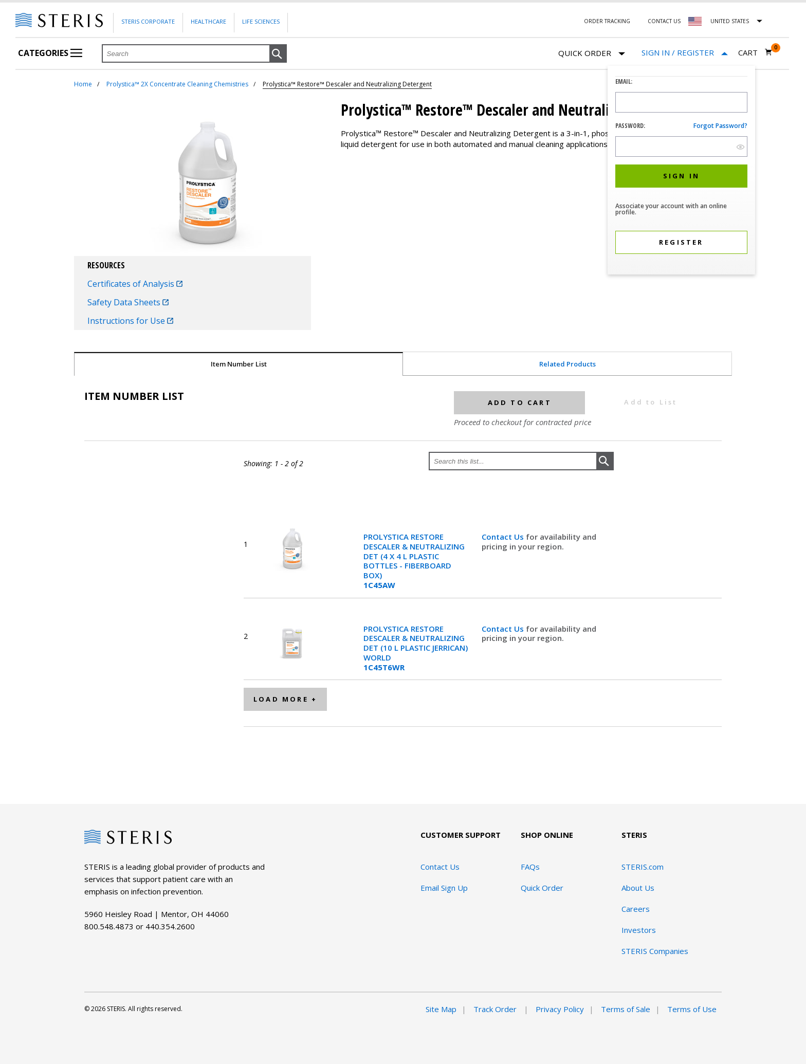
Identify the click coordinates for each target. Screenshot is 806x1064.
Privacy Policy (560, 1009)
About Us (637, 888)
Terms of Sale (625, 1009)
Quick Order (591, 53)
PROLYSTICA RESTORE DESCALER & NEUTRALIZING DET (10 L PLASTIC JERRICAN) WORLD (415, 648)
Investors (638, 930)
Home (83, 84)
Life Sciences (261, 21)
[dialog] (681, 171)
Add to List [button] (650, 402)
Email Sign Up (444, 888)
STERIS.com (642, 866)
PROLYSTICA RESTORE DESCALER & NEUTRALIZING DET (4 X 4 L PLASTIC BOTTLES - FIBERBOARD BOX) (414, 561)
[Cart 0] (755, 52)
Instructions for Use (130, 321)
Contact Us (664, 21)
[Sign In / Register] (685, 53)
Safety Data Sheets (128, 302)
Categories (50, 53)
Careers (635, 909)
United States (729, 21)
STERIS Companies (654, 951)
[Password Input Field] (681, 146)
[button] (278, 54)
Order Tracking (607, 21)
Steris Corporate (148, 21)
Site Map (441, 1009)
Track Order (496, 1009)
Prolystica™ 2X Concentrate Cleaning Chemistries (177, 84)
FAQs (530, 866)
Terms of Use (692, 1009)
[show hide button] (740, 147)
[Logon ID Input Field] (681, 102)
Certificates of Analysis (134, 284)
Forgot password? (720, 125)
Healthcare (208, 21)
